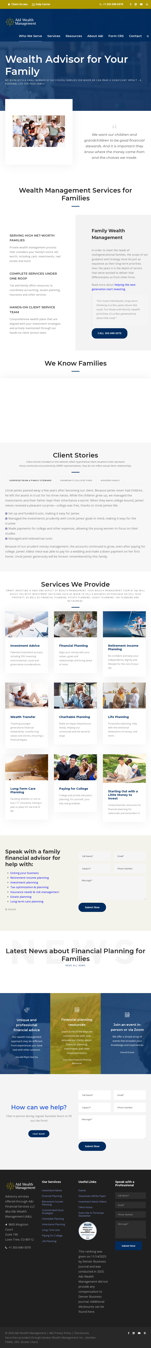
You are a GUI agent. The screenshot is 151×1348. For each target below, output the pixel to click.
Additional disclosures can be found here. (91, 1307)
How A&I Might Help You (26, 1057)
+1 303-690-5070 (18, 1247)
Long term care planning (26, 901)
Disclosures (81, 1333)
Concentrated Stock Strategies (53, 1212)
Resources (74, 36)
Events (82, 1190)
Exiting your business (24, 873)
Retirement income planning (29, 878)
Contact (135, 36)
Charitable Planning (53, 1218)
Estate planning (20, 897)
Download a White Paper (92, 1196)
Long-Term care (51, 1230)
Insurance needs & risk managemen (34, 892)
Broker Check (29, 1342)
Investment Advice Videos (92, 1201)
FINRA (9, 1342)
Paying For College (52, 1235)
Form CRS (116, 36)
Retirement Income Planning (52, 1203)
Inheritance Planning (53, 1224)
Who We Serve (30, 36)
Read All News (75, 965)
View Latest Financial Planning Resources (77, 1061)
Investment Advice (52, 1190)
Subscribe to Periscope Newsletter (91, 1214)
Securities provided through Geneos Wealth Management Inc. (44, 1337)
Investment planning (24, 882)
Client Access (85, 1207)
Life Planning (49, 1241)
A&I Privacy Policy (60, 1333)
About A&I (95, 36)
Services (53, 36)
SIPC (17, 1342)
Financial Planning (52, 1196)
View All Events (127, 1052)
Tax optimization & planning (29, 887)
